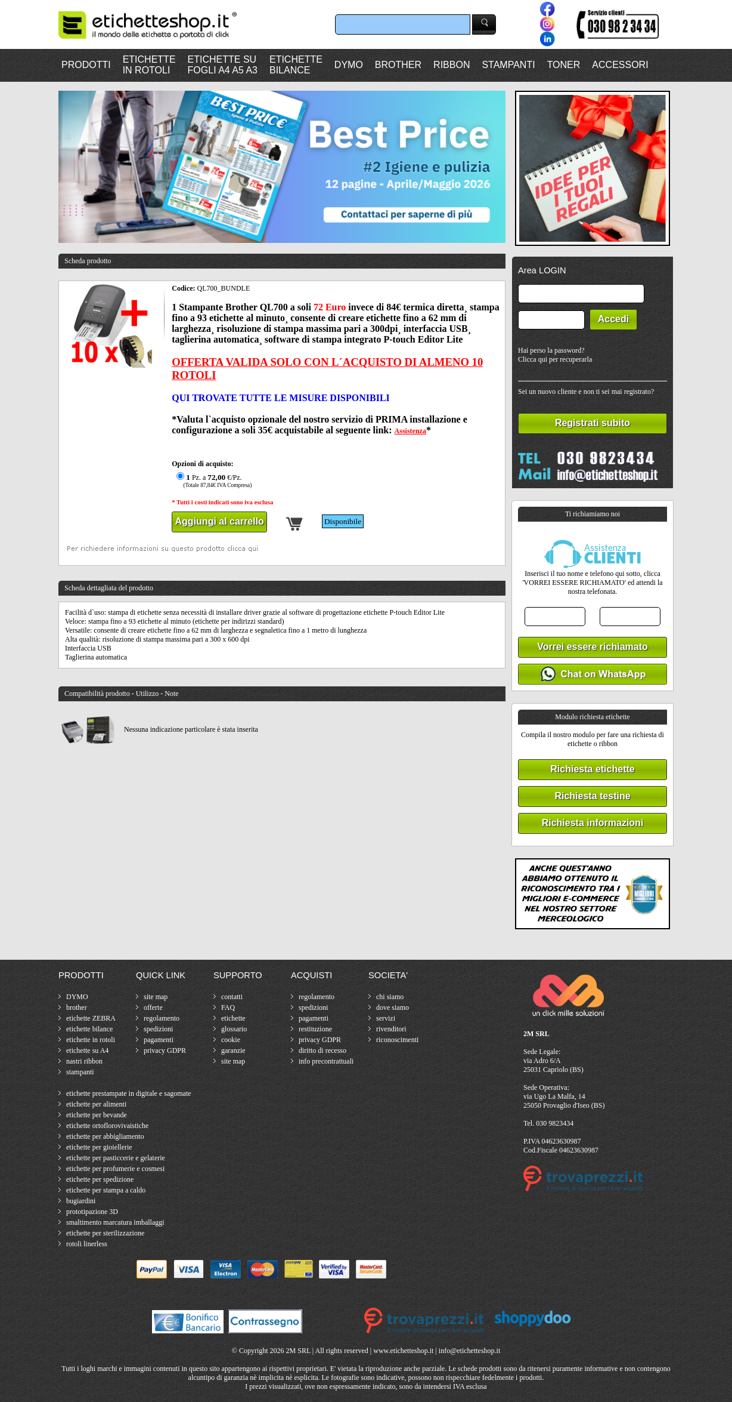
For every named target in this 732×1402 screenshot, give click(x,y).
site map (156, 997)
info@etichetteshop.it (469, 1350)
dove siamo (392, 1007)
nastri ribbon (84, 1061)
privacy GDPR (165, 1050)
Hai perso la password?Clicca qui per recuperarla (555, 354)
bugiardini (80, 1201)
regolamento (161, 1018)
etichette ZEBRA (91, 1018)
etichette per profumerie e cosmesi (115, 1168)
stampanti (80, 1072)
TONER (564, 65)
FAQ (228, 1007)
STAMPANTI (508, 65)
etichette (233, 1018)
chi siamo (390, 997)
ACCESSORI (620, 65)
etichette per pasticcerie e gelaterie (115, 1158)
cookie (230, 1040)
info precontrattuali (326, 1061)
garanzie (233, 1050)
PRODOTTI (86, 65)
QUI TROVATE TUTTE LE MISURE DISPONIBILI (281, 398)
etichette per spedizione (100, 1179)
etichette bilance (89, 1029)
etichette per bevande (96, 1115)
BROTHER (398, 65)
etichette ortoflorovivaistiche (107, 1125)
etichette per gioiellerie (99, 1147)
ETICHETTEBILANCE (295, 64)
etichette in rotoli (90, 1040)
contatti (232, 997)
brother (76, 1007)
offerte (153, 1007)
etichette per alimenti (96, 1104)
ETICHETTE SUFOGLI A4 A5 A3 (223, 64)
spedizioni (158, 1029)
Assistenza (410, 431)
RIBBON (451, 65)
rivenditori (391, 1029)
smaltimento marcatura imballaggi (115, 1222)
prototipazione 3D (92, 1211)
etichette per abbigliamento (105, 1136)
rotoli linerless (86, 1244)
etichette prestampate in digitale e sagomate (128, 1093)
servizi (385, 1018)
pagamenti (158, 1040)
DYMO (348, 65)
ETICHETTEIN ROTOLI (149, 64)
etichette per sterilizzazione (105, 1233)
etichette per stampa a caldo (105, 1190)
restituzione (315, 1029)
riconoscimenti (397, 1040)
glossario (234, 1029)
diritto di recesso (322, 1050)
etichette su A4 (87, 1050)
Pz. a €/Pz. (212, 480)
